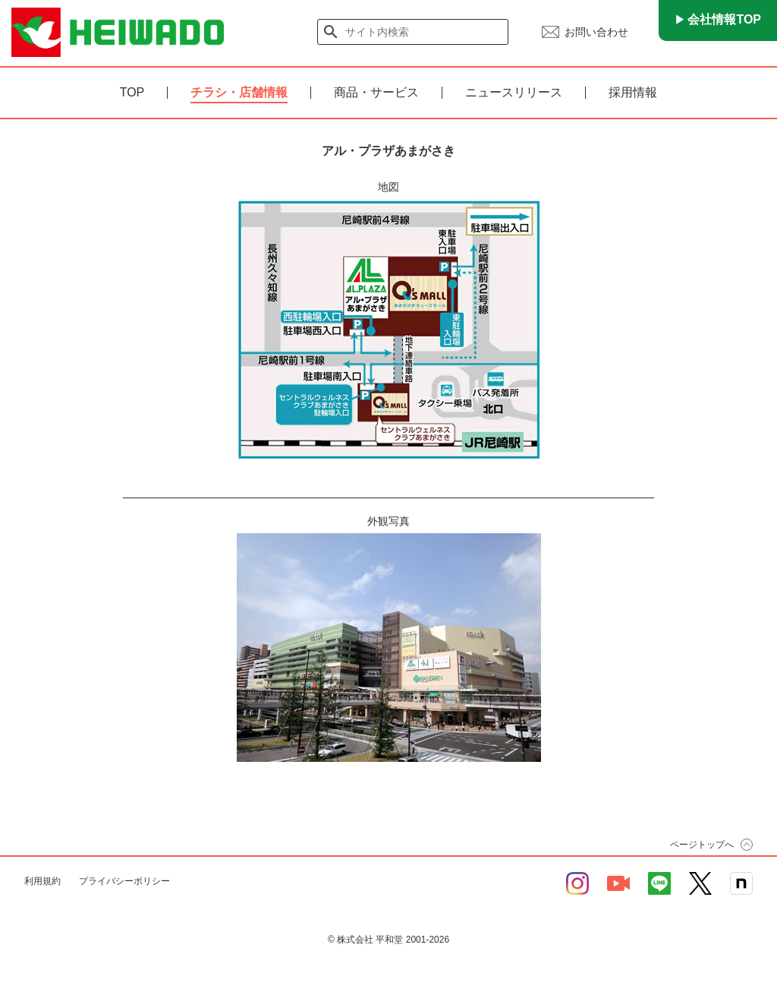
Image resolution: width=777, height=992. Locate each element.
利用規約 (42, 881)
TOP (132, 93)
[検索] (413, 32)
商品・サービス (376, 93)
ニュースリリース (513, 93)
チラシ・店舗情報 (239, 93)
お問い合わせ (596, 32)
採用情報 (633, 93)
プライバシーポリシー (124, 881)
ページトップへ (702, 844)
